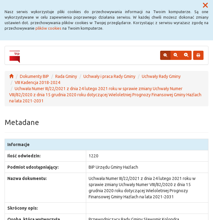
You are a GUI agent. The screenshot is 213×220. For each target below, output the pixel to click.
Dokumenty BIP (34, 76)
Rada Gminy (66, 76)
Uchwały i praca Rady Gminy (109, 76)
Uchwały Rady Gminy (161, 76)
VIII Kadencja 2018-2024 (37, 82)
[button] (205, 5)
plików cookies (48, 28)
